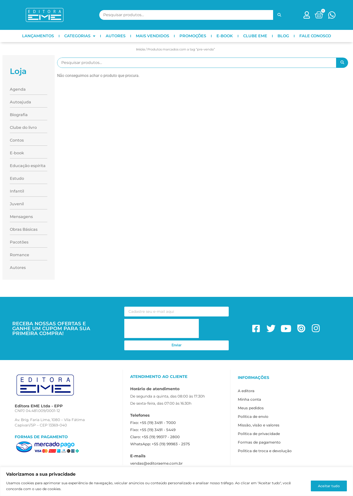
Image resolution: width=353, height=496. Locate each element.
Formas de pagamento (259, 442)
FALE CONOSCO (315, 36)
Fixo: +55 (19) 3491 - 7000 (153, 422)
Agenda (18, 89)
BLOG (283, 36)
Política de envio (253, 416)
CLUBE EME (255, 36)
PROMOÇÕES (192, 36)
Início (140, 49)
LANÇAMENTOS (38, 36)
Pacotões (19, 242)
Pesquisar (279, 15)
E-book (17, 153)
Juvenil (17, 204)
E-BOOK (224, 36)
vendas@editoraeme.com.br (156, 463)
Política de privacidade (259, 433)
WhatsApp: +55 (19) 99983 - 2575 (160, 444)
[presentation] (161, 328)
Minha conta (249, 399)
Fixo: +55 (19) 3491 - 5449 (153, 429)
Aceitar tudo (329, 486)
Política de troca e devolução (265, 450)
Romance (19, 255)
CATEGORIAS (79, 36)
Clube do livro (23, 127)
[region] (176, 481)
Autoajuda (20, 102)
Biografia (19, 114)
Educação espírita (28, 165)
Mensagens (21, 216)
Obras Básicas (24, 229)
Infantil (17, 191)
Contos (17, 140)
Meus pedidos (251, 408)
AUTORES (116, 36)
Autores (18, 267)
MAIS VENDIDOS (152, 36)
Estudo (17, 178)
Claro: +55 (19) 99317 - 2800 (155, 437)
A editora (246, 390)
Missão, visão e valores (258, 425)
